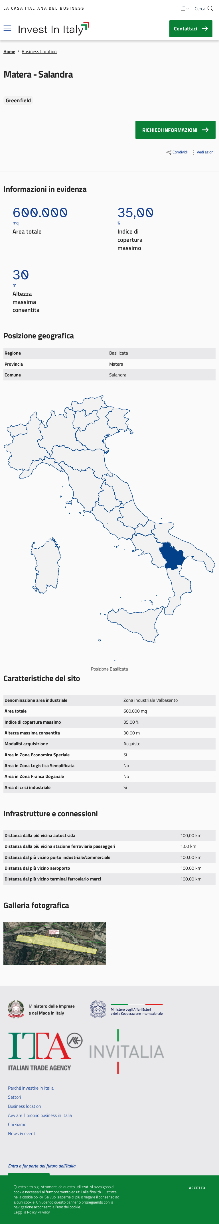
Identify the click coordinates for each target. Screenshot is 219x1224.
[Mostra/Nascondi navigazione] (7, 28)
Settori (14, 1097)
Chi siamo (17, 1124)
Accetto (197, 1188)
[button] (186, 8)
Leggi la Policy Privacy (32, 1212)
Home (9, 51)
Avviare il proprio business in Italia (40, 1115)
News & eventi (22, 1133)
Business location (24, 1106)
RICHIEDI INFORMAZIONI (175, 129)
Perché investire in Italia (31, 1087)
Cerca (200, 8)
